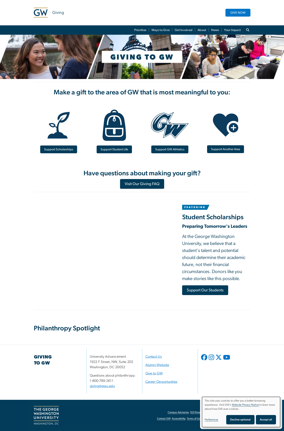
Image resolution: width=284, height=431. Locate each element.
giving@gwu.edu (102, 386)
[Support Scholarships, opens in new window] (58, 149)
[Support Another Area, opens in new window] (225, 149)
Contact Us (153, 356)
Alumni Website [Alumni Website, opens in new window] (157, 365)
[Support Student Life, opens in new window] (114, 149)
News (215, 30)
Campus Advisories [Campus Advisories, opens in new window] (178, 412)
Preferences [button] (211, 419)
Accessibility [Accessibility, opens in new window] (178, 418)
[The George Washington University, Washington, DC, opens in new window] (46, 415)
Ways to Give (160, 30)
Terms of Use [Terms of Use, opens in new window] (194, 418)
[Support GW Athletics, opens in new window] (169, 149)
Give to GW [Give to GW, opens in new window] (154, 373)
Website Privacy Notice (245, 405)
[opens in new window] (204, 360)
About (202, 30)
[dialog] (241, 412)
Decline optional (240, 419)
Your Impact (232, 30)
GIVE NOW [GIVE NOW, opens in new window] (238, 12)
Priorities (140, 30)
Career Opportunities (161, 382)
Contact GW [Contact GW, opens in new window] (164, 418)
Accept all (266, 419)
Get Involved (183, 30)
